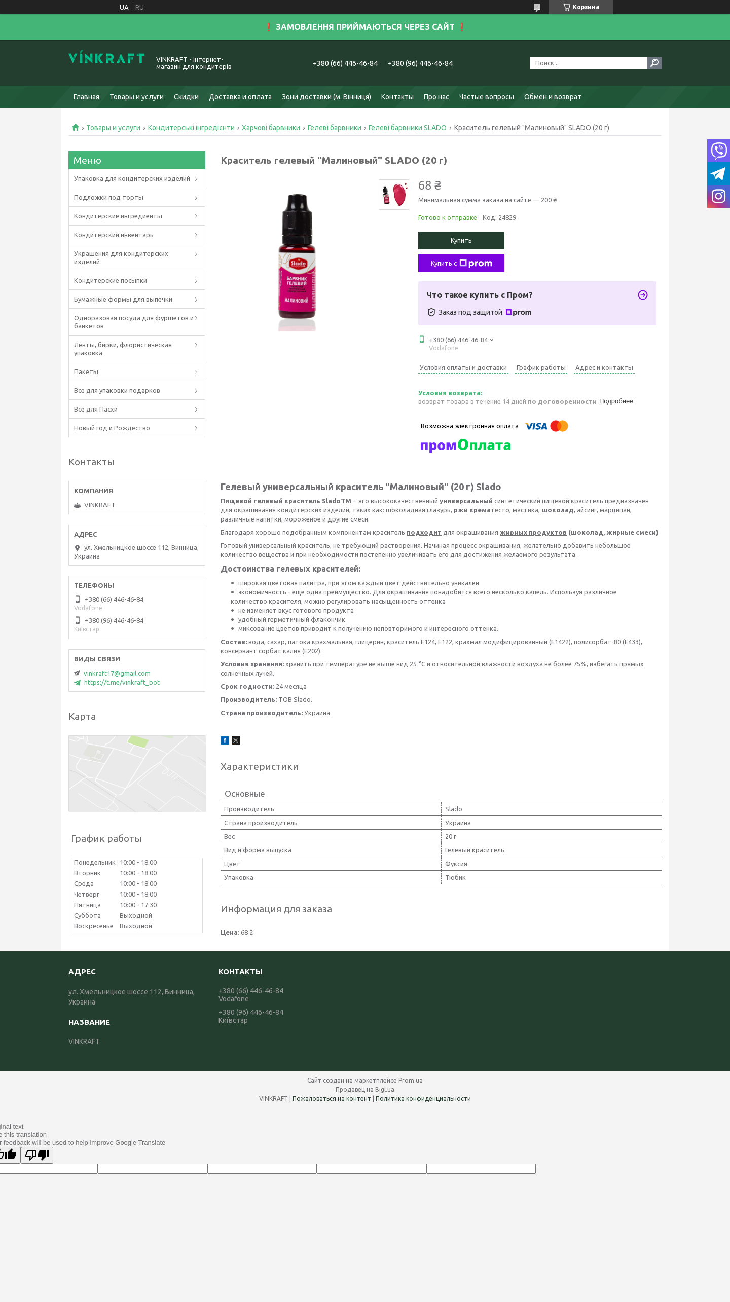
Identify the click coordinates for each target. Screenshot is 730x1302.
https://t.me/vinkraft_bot (122, 682)
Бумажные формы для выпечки (123, 299)
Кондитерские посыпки (110, 280)
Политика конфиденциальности (423, 1098)
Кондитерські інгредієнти (191, 128)
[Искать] (654, 63)
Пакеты (86, 371)
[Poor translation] (37, 1155)
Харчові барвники (271, 128)
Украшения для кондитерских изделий (121, 257)
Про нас (436, 97)
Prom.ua (410, 1080)
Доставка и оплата (240, 97)
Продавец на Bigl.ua (365, 1089)
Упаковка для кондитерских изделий (132, 178)
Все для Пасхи (96, 409)
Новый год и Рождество (112, 427)
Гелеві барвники (334, 128)
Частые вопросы (486, 97)
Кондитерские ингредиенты (118, 215)
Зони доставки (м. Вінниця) (326, 97)
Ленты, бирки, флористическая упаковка (123, 348)
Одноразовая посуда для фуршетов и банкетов (134, 321)
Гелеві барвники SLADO (408, 128)
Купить (461, 240)
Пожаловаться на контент (332, 1098)
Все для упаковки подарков (117, 390)
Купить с (461, 263)
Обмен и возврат (552, 97)
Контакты (397, 97)
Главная (86, 97)
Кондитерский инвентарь (114, 234)
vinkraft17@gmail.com (117, 673)
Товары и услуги (137, 97)
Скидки (186, 97)
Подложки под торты (108, 197)
